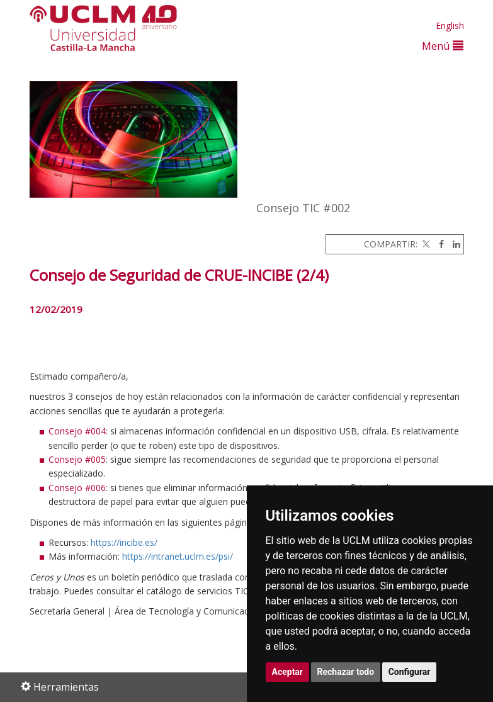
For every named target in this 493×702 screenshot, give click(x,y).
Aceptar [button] (287, 672)
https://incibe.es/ (124, 542)
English (450, 25)
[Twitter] (425, 244)
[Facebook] (438, 244)
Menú (442, 45)
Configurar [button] (409, 672)
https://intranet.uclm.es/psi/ (177, 556)
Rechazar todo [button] (346, 672)
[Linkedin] (453, 244)
